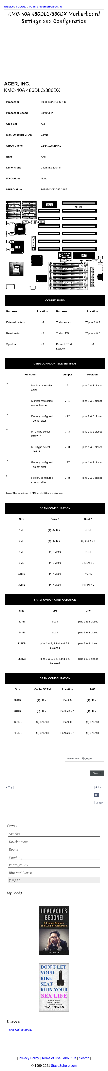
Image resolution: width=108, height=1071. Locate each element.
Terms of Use (50, 1058)
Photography (18, 865)
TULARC (14, 881)
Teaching (15, 857)
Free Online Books (20, 1030)
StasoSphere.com (64, 1065)
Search (84, 1058)
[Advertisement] (54, 47)
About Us (69, 1058)
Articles (14, 834)
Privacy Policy (29, 1058)
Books (13, 849)
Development (18, 842)
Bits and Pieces (20, 873)
